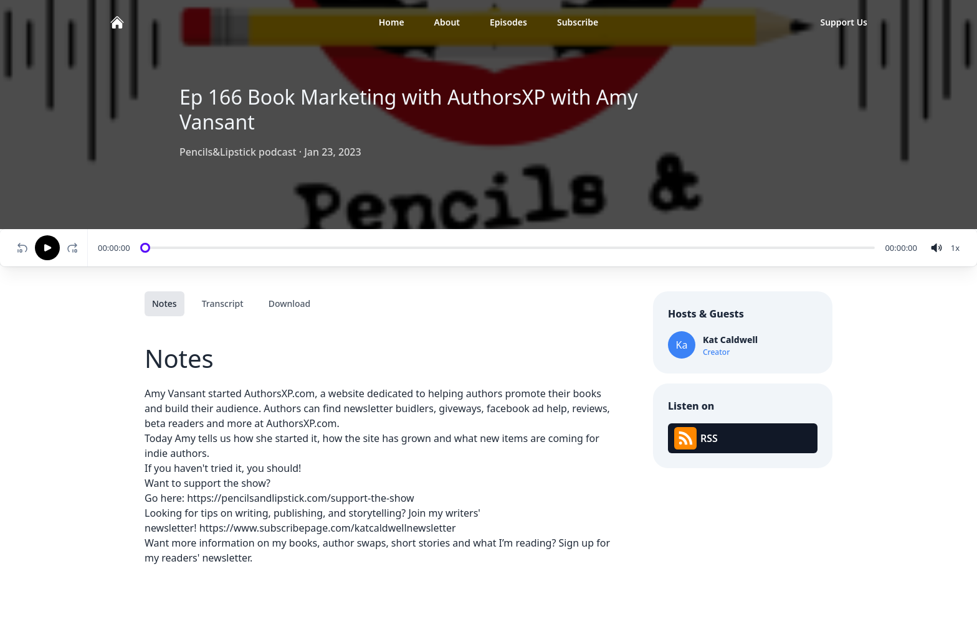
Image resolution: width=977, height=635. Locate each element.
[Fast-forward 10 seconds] (75, 247)
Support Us (843, 22)
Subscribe (577, 22)
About (447, 22)
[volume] (936, 248)
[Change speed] (955, 248)
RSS (696, 438)
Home (391, 22)
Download (290, 303)
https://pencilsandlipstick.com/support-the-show (300, 498)
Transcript (223, 303)
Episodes (508, 22)
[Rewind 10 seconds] (22, 247)
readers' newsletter (205, 558)
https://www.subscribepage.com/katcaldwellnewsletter (327, 528)
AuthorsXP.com (279, 393)
